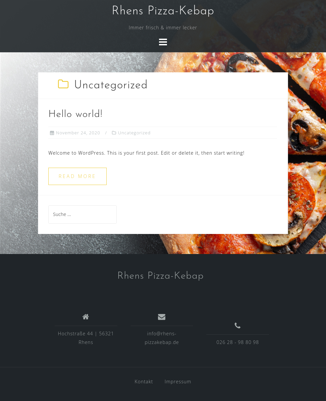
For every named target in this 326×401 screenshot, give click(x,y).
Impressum (178, 381)
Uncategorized (134, 133)
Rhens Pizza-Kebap (163, 11)
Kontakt (144, 381)
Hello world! (75, 114)
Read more (77, 176)
